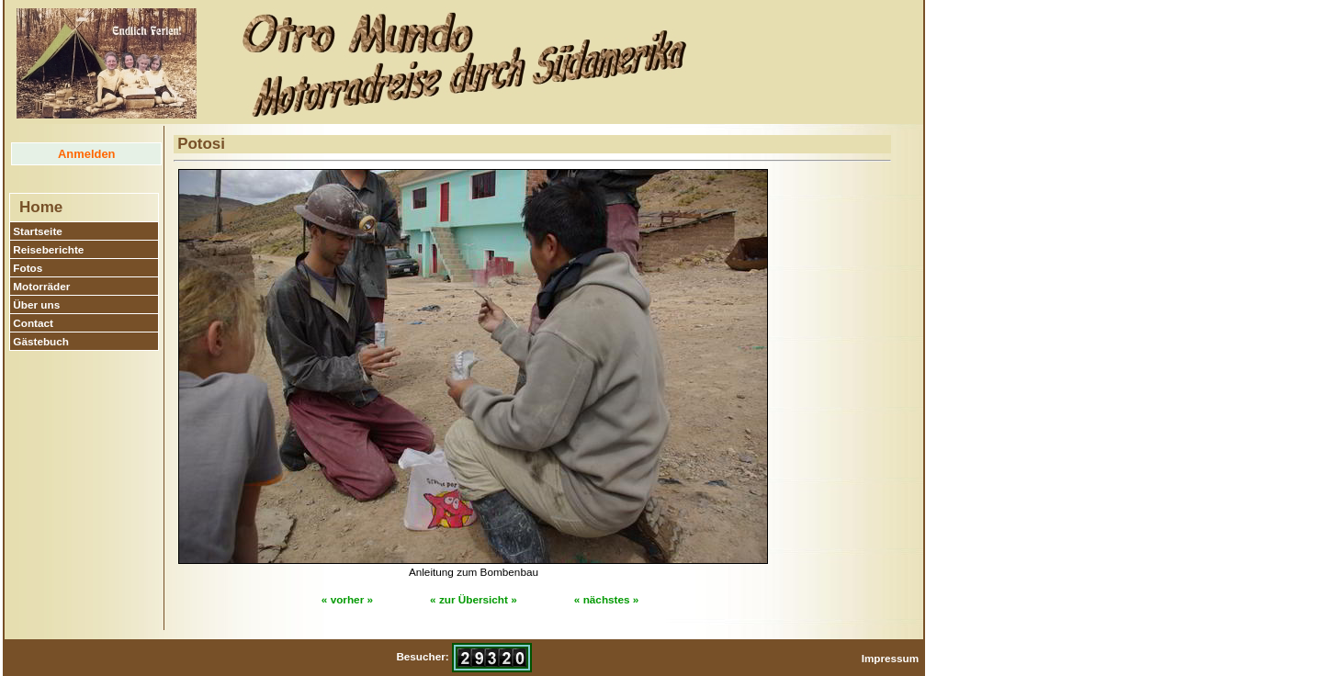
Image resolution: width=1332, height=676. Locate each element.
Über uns (36, 304)
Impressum (891, 658)
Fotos (27, 268)
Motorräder (41, 286)
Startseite (37, 231)
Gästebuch (41, 341)
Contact (33, 323)
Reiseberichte (48, 249)
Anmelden (86, 154)
